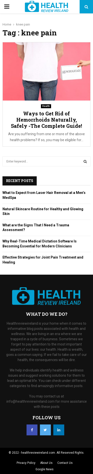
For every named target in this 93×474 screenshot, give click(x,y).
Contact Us (65, 463)
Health (46, 106)
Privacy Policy (26, 463)
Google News (44, 469)
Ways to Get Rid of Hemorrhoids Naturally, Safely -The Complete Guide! (46, 119)
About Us (46, 463)
